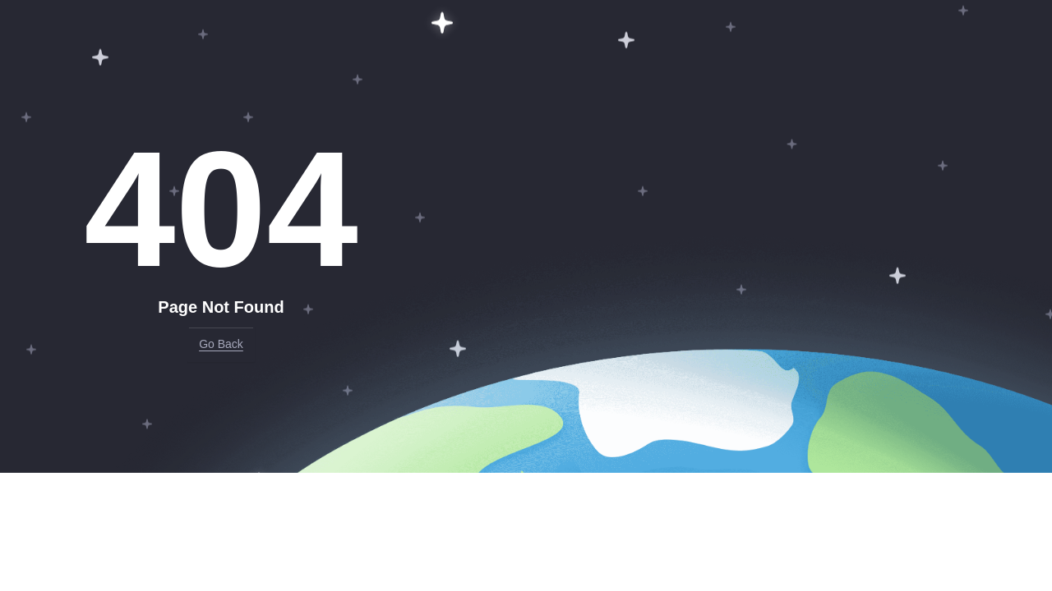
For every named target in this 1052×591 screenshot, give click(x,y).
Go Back (221, 343)
